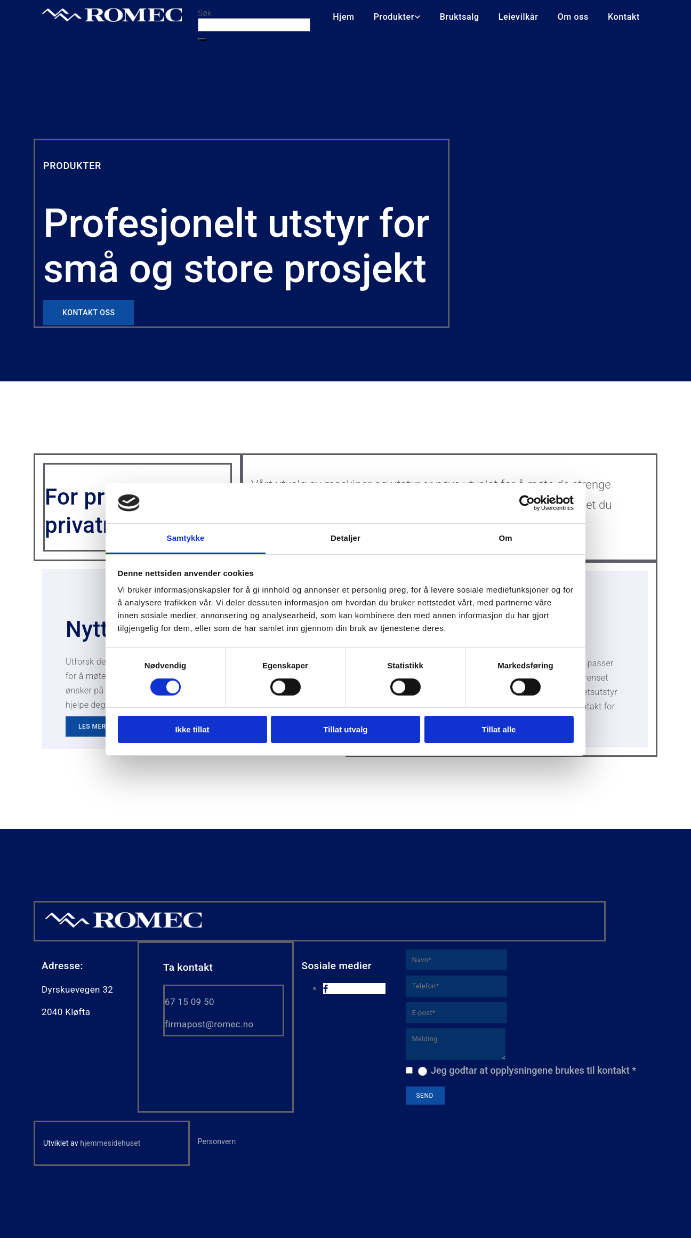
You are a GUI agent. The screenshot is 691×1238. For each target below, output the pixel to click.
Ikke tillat (192, 729)
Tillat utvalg (345, 729)
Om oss (573, 17)
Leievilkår (519, 17)
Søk (205, 13)
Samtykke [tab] (186, 537)
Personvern (217, 1141)
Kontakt (624, 17)
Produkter (394, 17)
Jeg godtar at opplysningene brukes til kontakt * (533, 1070)
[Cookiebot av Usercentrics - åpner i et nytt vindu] (527, 503)
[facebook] (325, 989)
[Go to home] (112, 19)
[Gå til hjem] (123, 927)
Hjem (343, 17)
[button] (202, 39)
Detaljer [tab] (345, 537)
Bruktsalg (459, 17)
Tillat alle (499, 729)
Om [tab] (505, 537)
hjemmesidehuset (110, 1143)
